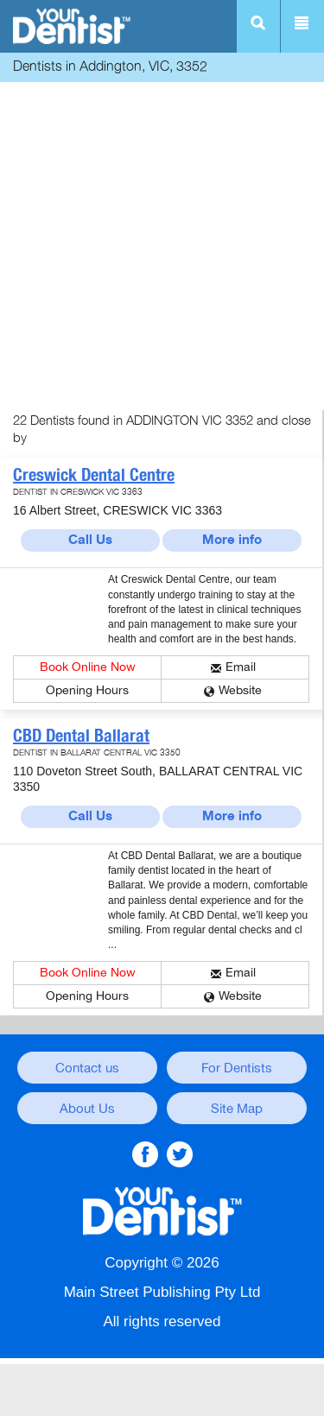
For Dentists (236, 1068)
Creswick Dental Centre (94, 475)
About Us (87, 1108)
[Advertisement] (162, 248)
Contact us (87, 1068)
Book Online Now (88, 667)
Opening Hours (87, 690)
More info (232, 540)
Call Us (90, 540)
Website (240, 690)
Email (241, 667)
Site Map (237, 1108)
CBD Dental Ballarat (81, 735)
